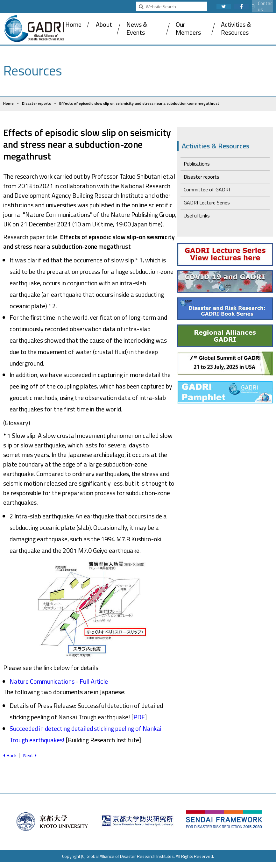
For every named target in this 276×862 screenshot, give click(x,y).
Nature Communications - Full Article (59, 681)
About (104, 24)
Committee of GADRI (207, 189)
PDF (139, 717)
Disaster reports (36, 103)
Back (10, 755)
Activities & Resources (236, 28)
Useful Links (197, 215)
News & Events (136, 28)
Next (30, 755)
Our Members (188, 28)
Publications (197, 163)
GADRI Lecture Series (207, 202)
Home (73, 24)
